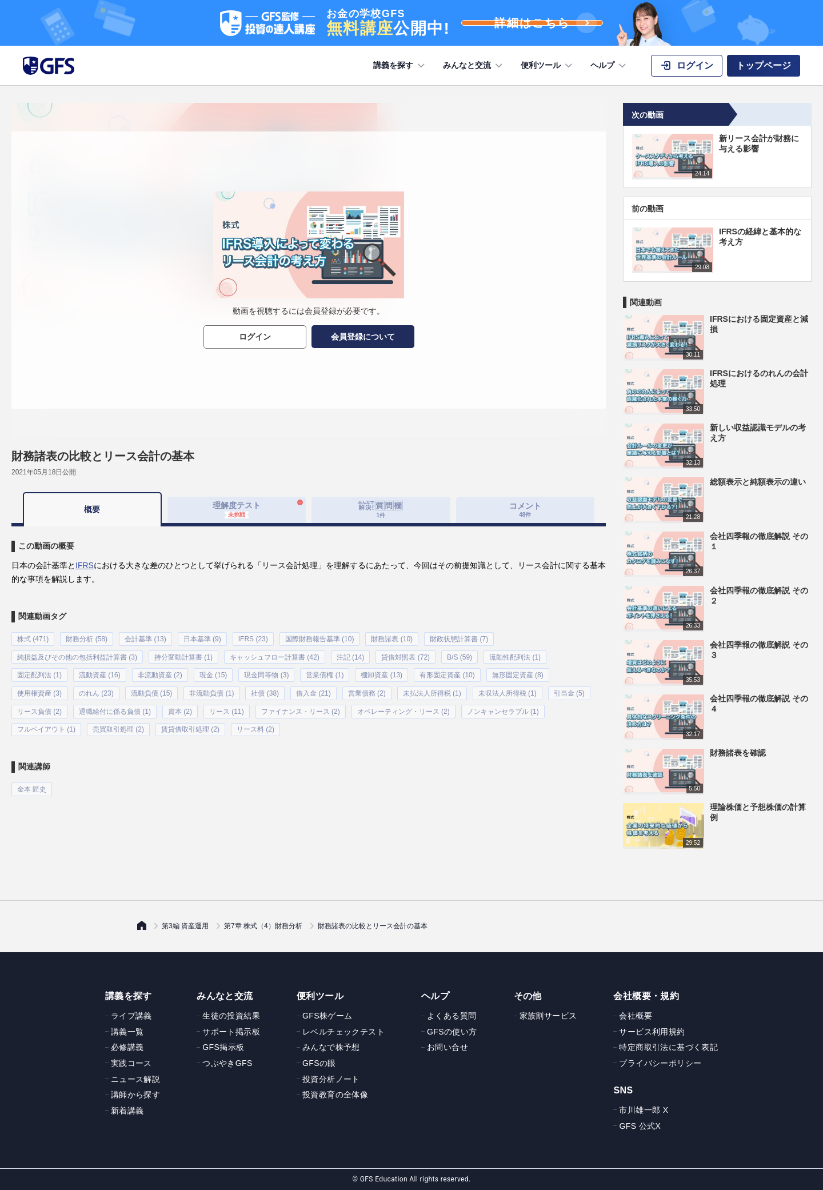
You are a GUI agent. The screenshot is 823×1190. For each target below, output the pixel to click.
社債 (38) (265, 690)
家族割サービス (548, 1015)
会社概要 (635, 1015)
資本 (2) (180, 707)
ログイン (255, 336)
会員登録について (363, 336)
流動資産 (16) (100, 673)
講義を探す (400, 65)
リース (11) (226, 707)
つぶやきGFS (227, 1063)
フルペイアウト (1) (46, 724)
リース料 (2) (255, 724)
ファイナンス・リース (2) (300, 707)
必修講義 (127, 1047)
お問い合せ (447, 1047)
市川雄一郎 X (643, 1110)
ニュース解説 (135, 1079)
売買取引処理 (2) (118, 724)
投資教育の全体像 (335, 1094)
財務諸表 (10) (392, 638)
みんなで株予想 (331, 1047)
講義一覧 (127, 1031)
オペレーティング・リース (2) (403, 707)
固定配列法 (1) (39, 673)
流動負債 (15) (152, 690)
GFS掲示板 (223, 1047)
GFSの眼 (319, 1063)
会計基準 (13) (145, 638)
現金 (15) (213, 673)
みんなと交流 (474, 65)
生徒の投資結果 (231, 1015)
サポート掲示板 (231, 1031)
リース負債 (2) (39, 707)
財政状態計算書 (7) (459, 638)
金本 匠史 (31, 783)
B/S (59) (459, 656)
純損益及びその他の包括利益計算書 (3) (77, 656)
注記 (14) (351, 656)
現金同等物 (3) (266, 673)
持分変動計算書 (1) (183, 656)
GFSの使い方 (452, 1031)
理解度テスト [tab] (237, 509)
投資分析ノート (331, 1079)
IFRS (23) (253, 638)
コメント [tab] (525, 509)
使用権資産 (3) (39, 690)
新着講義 (127, 1110)
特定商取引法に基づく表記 (668, 1047)
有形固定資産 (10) (447, 673)
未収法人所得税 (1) (507, 690)
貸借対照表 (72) (405, 656)
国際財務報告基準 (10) (319, 638)
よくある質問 (451, 1015)
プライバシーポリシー (660, 1063)
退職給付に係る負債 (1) (115, 707)
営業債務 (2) (367, 690)
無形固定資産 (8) (518, 673)
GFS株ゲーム (327, 1015)
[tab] (380, 510)
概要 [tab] (92, 509)
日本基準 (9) (202, 638)
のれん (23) (96, 690)
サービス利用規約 (652, 1031)
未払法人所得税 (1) (432, 690)
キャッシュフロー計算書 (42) (274, 656)
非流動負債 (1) (211, 690)
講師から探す (135, 1094)
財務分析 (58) (86, 638)
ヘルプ (609, 65)
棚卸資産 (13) (381, 673)
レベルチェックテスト (343, 1031)
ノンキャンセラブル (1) (503, 707)
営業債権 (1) (324, 673)
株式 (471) (33, 638)
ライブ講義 (131, 1015)
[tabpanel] (308, 657)
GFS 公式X (640, 1126)
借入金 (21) (313, 690)
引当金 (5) (569, 690)
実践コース (131, 1063)
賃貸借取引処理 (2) (190, 724)
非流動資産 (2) (160, 673)
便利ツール (547, 65)
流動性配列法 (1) (515, 656)
